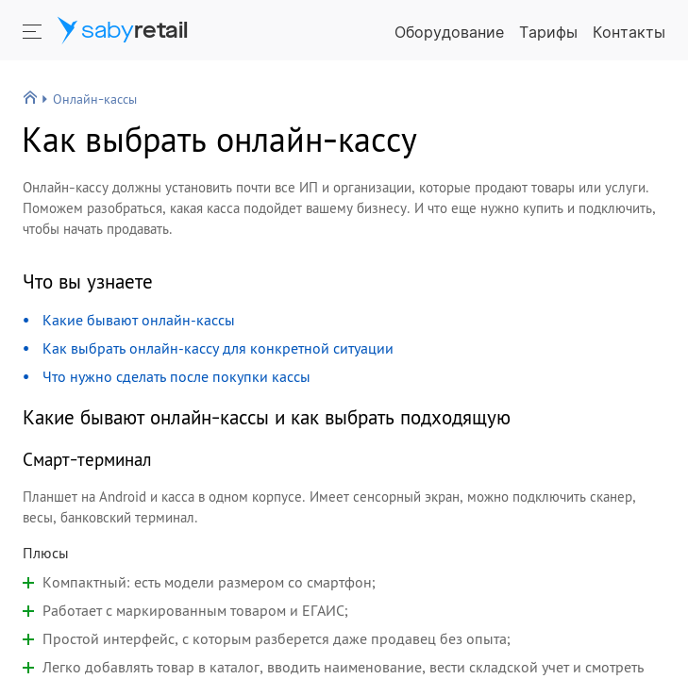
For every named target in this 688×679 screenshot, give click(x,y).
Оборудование (449, 32)
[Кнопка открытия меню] (34, 30)
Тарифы (548, 32)
